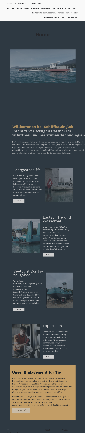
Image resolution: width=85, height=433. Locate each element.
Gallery (60, 8)
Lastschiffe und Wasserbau (44, 13)
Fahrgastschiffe (48, 8)
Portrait (61, 13)
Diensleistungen (22, 8)
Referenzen (73, 17)
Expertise (35, 8)
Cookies (10, 8)
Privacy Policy (72, 13)
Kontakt (74, 8)
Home (67, 8)
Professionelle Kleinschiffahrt (53, 17)
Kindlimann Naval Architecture (28, 3)
